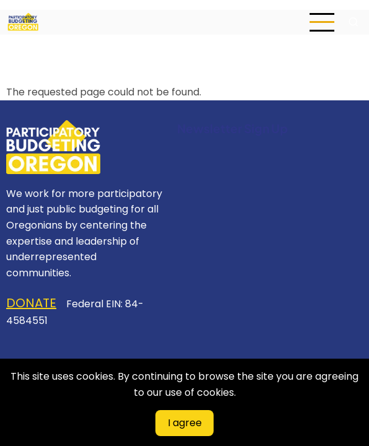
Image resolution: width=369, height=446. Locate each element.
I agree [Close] (185, 423)
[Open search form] (353, 22)
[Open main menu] (322, 22)
